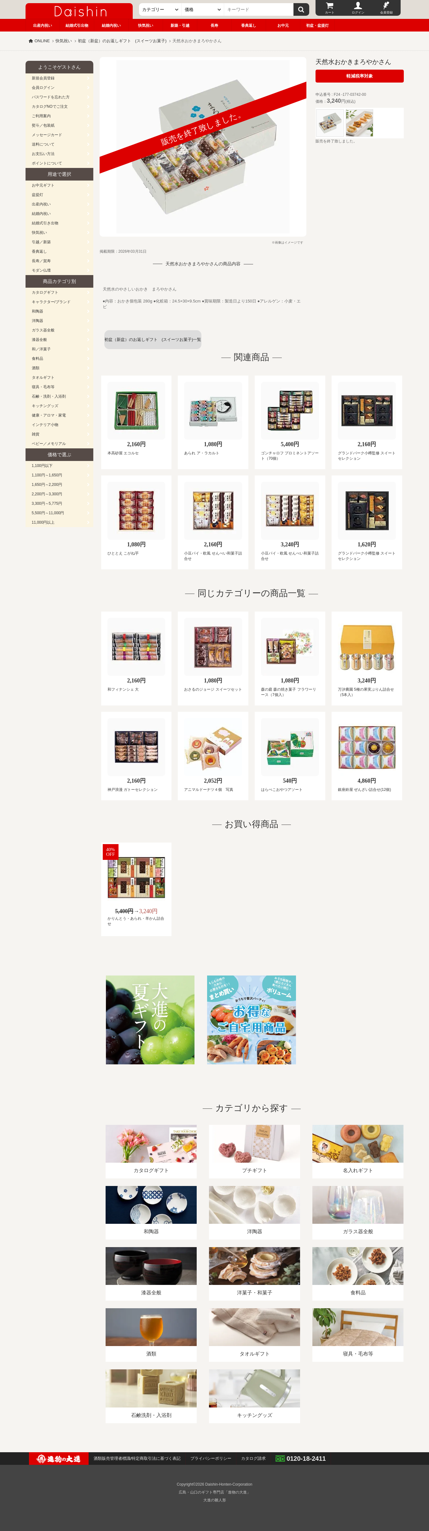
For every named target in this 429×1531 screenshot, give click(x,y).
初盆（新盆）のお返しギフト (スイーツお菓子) (122, 40)
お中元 (283, 25)
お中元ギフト (43, 185)
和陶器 (37, 311)
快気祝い (145, 25)
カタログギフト (45, 292)
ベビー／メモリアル (49, 443)
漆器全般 (39, 339)
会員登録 (386, 12)
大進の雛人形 (214, 1500)
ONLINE (42, 40)
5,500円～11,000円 (48, 513)
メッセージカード (47, 135)
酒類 (35, 368)
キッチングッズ (45, 406)
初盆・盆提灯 (317, 25)
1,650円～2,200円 (47, 484)
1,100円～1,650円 (47, 475)
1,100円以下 (42, 465)
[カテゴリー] (160, 9)
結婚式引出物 (77, 25)
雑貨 (35, 434)
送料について (43, 144)
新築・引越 (180, 25)
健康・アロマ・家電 (49, 415)
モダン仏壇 (41, 270)
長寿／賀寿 (41, 261)
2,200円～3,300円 (47, 494)
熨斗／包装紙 (43, 125)
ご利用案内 (41, 116)
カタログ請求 (253, 1458)
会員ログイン (43, 87)
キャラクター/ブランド (51, 302)
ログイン (358, 12)
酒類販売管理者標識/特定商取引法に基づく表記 (137, 1458)
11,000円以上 (43, 522)
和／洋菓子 (41, 349)
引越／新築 (41, 242)
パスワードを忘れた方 (51, 97)
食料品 (37, 358)
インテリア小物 (45, 425)
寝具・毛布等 (43, 387)
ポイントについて (47, 163)
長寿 (214, 25)
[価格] (203, 9)
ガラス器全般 (43, 330)
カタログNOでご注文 (50, 106)
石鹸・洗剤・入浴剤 (49, 396)
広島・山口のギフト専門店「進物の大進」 (215, 1492)
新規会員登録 (43, 78)
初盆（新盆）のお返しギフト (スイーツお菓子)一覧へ (152, 343)
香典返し (248, 25)
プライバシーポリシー (210, 1458)
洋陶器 (37, 321)
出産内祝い (42, 25)
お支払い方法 (43, 154)
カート (329, 12)
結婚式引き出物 (45, 223)
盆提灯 (37, 195)
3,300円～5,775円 (47, 503)
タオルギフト (43, 377)
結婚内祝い (111, 25)
